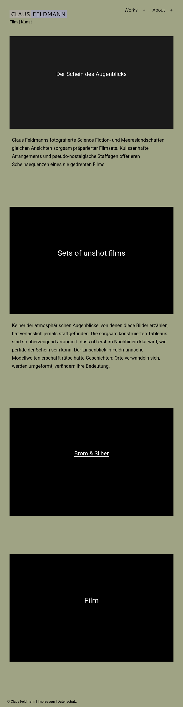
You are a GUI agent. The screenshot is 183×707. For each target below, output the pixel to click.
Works (131, 10)
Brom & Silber (91, 453)
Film (91, 600)
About (158, 10)
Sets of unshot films (91, 253)
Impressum (46, 702)
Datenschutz (67, 702)
